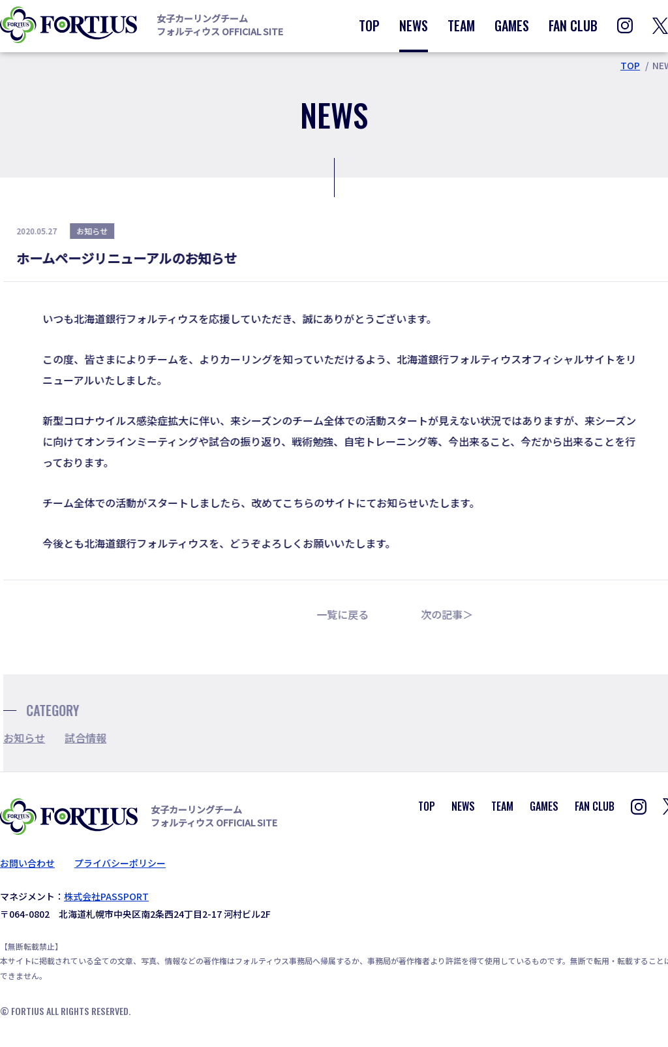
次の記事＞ (457, 614)
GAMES (511, 25)
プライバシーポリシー (120, 862)
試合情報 (95, 737)
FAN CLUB (573, 25)
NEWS (413, 25)
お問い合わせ (27, 862)
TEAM (461, 25)
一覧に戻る (352, 614)
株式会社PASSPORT (106, 896)
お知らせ (34, 737)
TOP (369, 25)
